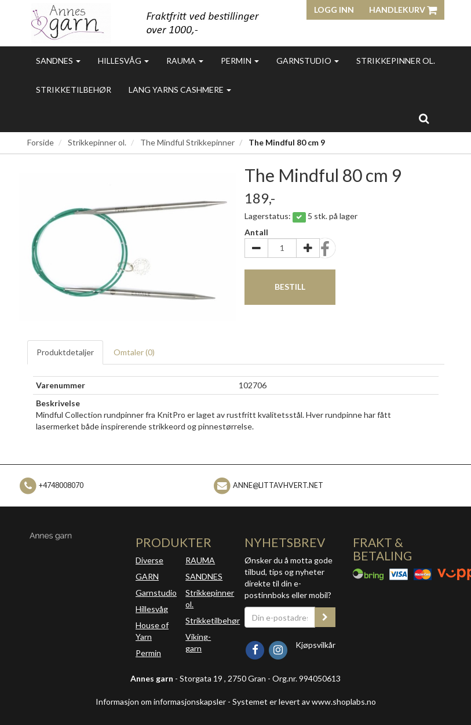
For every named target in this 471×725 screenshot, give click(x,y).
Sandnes (58, 60)
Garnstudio (307, 60)
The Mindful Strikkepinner (187, 142)
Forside (40, 142)
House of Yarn (152, 631)
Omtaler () (134, 352)
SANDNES (203, 576)
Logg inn (334, 9)
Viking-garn (198, 642)
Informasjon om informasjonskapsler (161, 701)
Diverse (149, 560)
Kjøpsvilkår (315, 645)
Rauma (184, 60)
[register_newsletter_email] (325, 617)
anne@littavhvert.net (278, 484)
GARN (147, 576)
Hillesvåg (123, 60)
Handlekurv (403, 9)
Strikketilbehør (73, 89)
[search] (424, 118)
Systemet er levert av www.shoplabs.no (304, 701)
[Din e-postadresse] (280, 617)
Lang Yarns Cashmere (180, 89)
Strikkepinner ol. (395, 60)
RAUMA (200, 560)
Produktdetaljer (65, 352)
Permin (240, 60)
